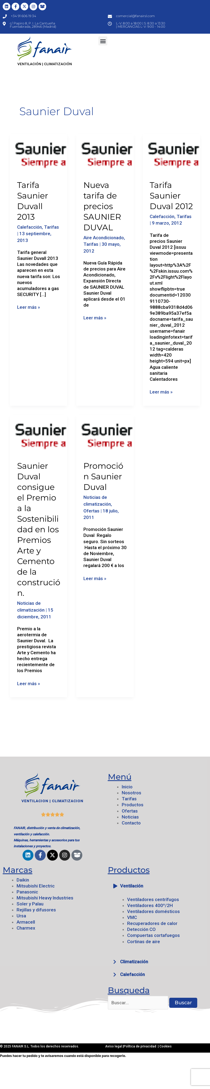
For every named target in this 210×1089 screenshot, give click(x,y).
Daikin (23, 880)
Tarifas (51, 227)
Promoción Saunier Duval (103, 476)
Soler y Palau (30, 904)
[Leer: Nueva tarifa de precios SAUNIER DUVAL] (104, 153)
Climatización (134, 961)
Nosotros (131, 792)
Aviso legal (114, 1046)
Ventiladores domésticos (153, 911)
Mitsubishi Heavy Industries (45, 898)
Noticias (130, 817)
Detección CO (141, 929)
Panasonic (27, 892)
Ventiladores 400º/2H (150, 905)
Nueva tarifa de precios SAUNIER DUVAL (102, 206)
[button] (102, 40)
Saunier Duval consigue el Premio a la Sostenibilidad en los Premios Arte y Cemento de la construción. (38, 529)
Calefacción (29, 227)
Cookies (165, 1046)
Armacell (26, 922)
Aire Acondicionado (103, 237)
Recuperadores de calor (152, 923)
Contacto (131, 823)
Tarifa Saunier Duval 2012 (171, 195)
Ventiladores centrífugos (153, 899)
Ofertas (91, 511)
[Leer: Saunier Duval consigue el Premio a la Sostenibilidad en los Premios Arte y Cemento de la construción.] (38, 434)
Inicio (127, 786)
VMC (132, 917)
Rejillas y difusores (36, 909)
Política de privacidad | (141, 1046)
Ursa (21, 915)
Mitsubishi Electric (36, 886)
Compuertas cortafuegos (153, 935)
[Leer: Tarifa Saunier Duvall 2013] (38, 153)
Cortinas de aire (143, 941)
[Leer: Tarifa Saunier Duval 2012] (171, 153)
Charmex (26, 928)
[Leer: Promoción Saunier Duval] (104, 434)
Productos (132, 804)
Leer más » (28, 307)
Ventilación (131, 886)
